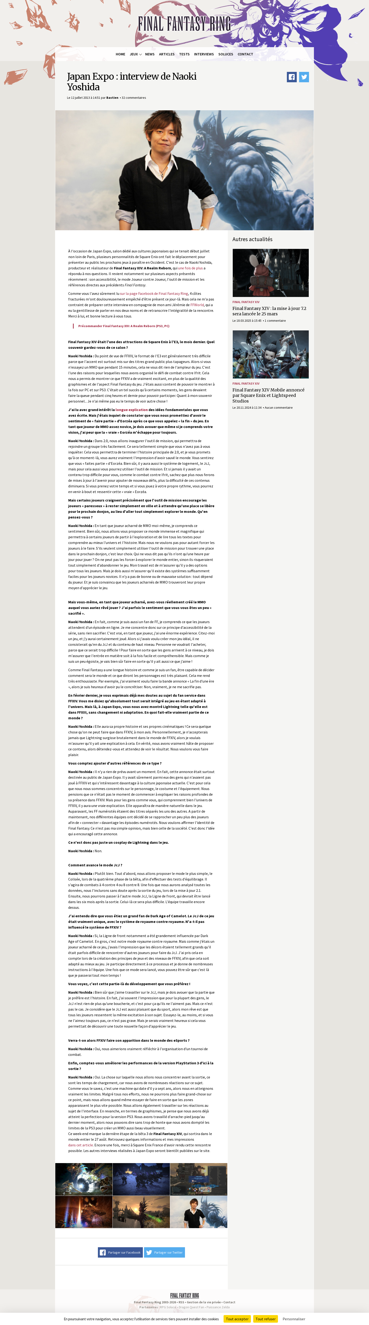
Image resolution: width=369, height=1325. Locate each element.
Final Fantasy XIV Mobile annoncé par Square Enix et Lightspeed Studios (269, 395)
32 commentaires (134, 97)
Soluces (225, 54)
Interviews (204, 54)
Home (120, 54)
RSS (181, 1302)
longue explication (132, 409)
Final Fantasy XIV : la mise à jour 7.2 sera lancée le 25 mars (269, 311)
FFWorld (197, 304)
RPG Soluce (168, 1307)
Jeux (134, 54)
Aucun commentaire (279, 407)
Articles (167, 54)
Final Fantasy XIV (246, 302)
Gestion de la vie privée (204, 1302)
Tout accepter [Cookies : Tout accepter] (237, 1319)
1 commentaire (275, 320)
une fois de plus (190, 268)
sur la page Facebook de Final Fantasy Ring (154, 293)
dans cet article (80, 1145)
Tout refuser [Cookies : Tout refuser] (266, 1319)
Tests (184, 54)
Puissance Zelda (218, 1307)
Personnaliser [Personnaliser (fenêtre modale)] (294, 1319)
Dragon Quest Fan (191, 1307)
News (150, 54)
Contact (245, 54)
